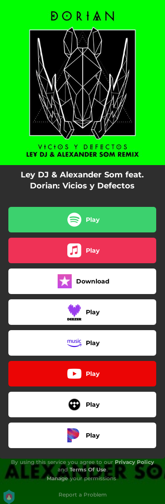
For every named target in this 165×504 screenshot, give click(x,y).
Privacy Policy (134, 462)
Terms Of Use (88, 469)
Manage (57, 478)
